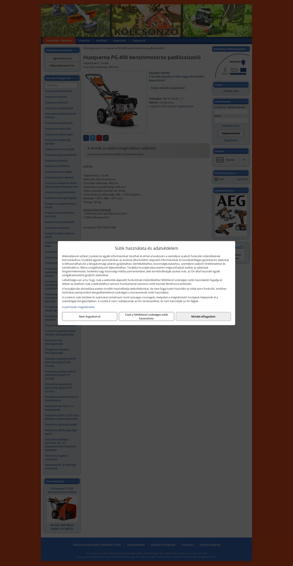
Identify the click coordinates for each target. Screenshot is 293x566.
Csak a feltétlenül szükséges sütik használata (146, 316)
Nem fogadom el (89, 316)
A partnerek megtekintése (78, 307)
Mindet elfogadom (203, 316)
